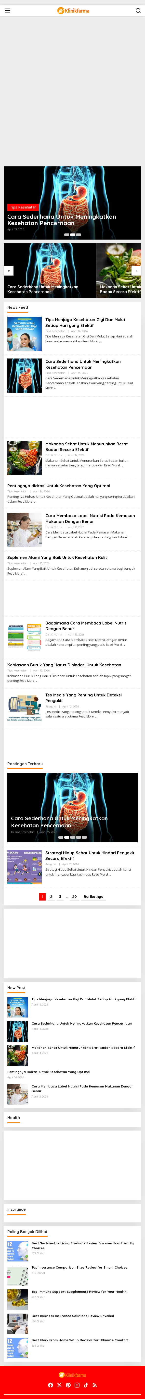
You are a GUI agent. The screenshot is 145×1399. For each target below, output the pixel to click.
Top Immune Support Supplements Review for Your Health (79, 1278)
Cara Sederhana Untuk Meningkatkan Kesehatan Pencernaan (52, 214)
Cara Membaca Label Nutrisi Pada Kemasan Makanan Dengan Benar (81, 504)
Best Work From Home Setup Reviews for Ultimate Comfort (80, 1326)
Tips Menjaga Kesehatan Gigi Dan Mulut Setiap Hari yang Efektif (87, 308)
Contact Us (31, 1392)
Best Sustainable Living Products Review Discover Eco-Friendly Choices (83, 1231)
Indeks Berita (109, 1392)
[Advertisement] (37, 18)
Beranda (116, 1387)
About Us (10, 1392)
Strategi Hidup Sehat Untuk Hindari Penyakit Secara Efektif (82, 841)
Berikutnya (94, 882)
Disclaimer (54, 1392)
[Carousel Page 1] (66, 234)
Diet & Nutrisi (53, 441)
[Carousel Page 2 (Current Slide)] (72, 234)
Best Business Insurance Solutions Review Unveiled (73, 1302)
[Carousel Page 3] (78, 234)
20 (74, 882)
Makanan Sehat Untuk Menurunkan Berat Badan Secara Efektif (100, 275)
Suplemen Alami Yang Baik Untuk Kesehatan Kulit (59, 543)
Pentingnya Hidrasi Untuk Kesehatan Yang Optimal (60, 471)
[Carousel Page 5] (84, 823)
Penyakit (51, 692)
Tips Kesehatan (23, 196)
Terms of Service (80, 1392)
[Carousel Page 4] (78, 823)
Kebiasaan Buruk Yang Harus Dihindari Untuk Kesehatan (66, 650)
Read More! (90, 327)
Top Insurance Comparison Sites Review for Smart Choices (79, 1253)
